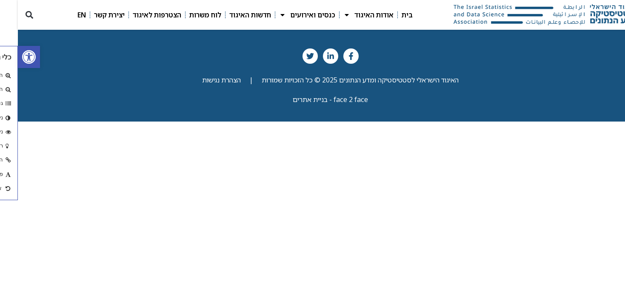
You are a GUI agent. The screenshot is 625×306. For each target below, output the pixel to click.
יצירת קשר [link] (91, 15)
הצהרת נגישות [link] (203, 80)
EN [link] (64, 15)
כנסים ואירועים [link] (289, 15)
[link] (11, 57)
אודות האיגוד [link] (350, 15)
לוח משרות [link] (187, 15)
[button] (11, 15)
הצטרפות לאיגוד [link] (139, 15)
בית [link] (389, 15)
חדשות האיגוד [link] (232, 15)
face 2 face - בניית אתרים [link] (312, 99)
